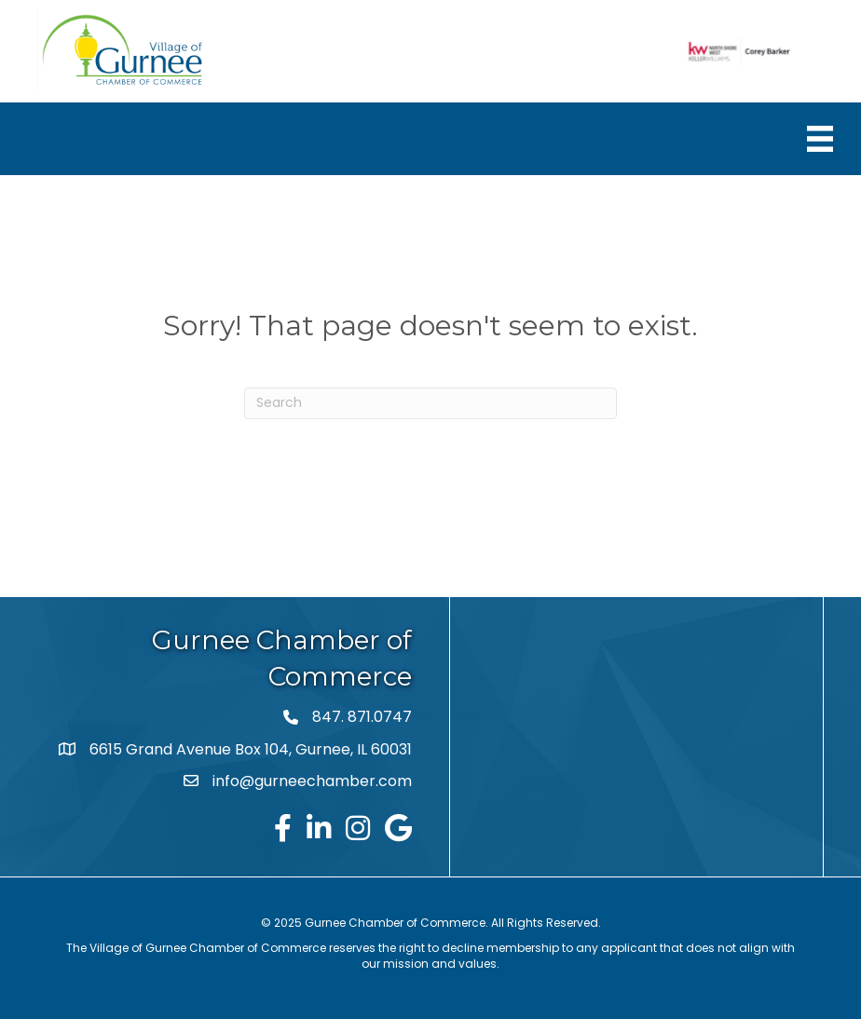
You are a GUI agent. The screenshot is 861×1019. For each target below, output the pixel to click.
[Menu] (820, 138)
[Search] (430, 403)
